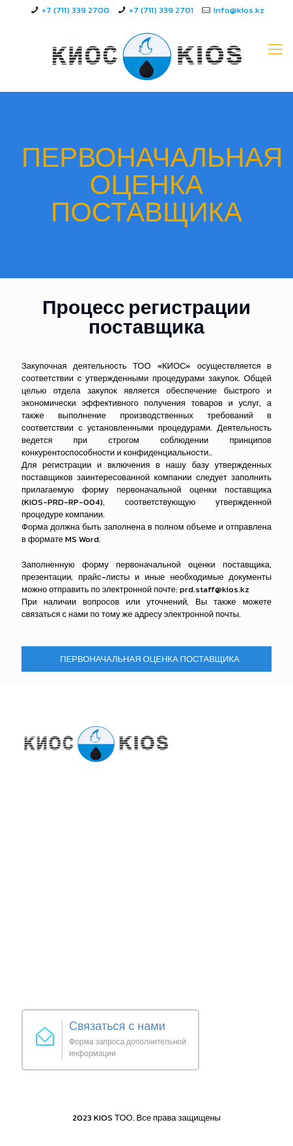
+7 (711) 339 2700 (75, 10)
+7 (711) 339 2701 (161, 10)
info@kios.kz (238, 10)
